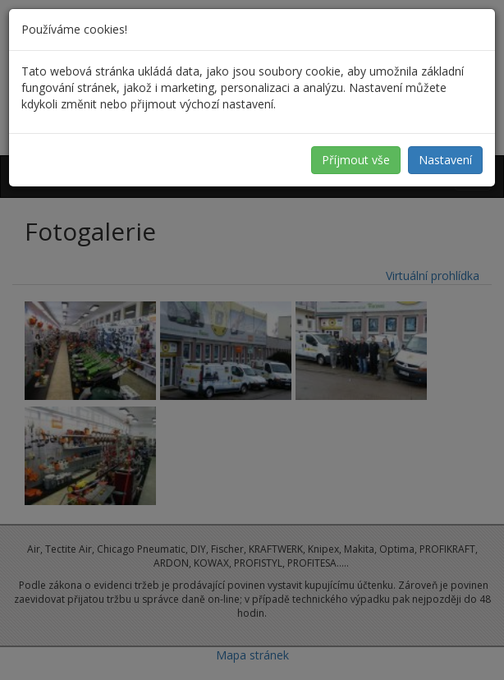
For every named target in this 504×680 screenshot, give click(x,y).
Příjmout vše (356, 160)
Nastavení (445, 160)
